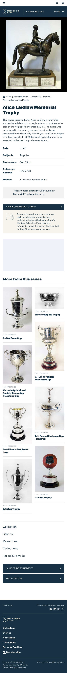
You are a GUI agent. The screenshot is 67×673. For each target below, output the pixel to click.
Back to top (8, 605)
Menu (57, 11)
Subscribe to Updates (19, 568)
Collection (35, 97)
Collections (10, 548)
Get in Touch (14, 578)
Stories (8, 534)
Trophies (46, 97)
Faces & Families (14, 555)
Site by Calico (58, 662)
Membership (13, 652)
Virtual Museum (21, 97)
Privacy (40, 662)
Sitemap (48, 662)
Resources (10, 541)
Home (8, 97)
